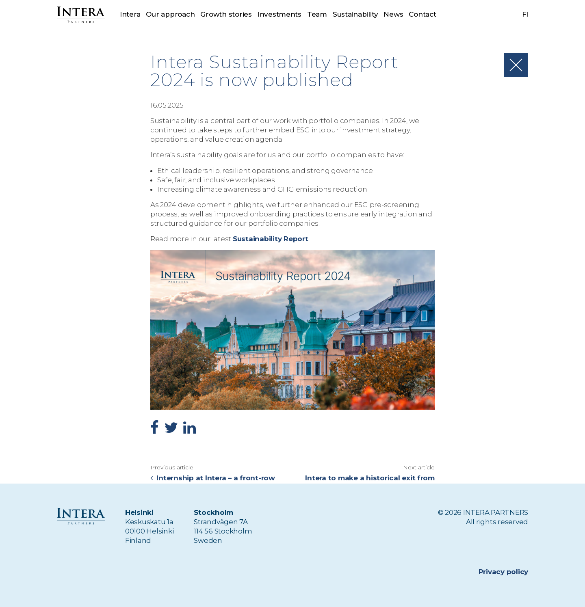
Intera (130, 14)
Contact (422, 14)
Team (317, 14)
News (393, 14)
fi (525, 14)
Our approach (170, 14)
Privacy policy (503, 572)
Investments (279, 14)
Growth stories (225, 14)
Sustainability (355, 14)
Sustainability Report (270, 239)
